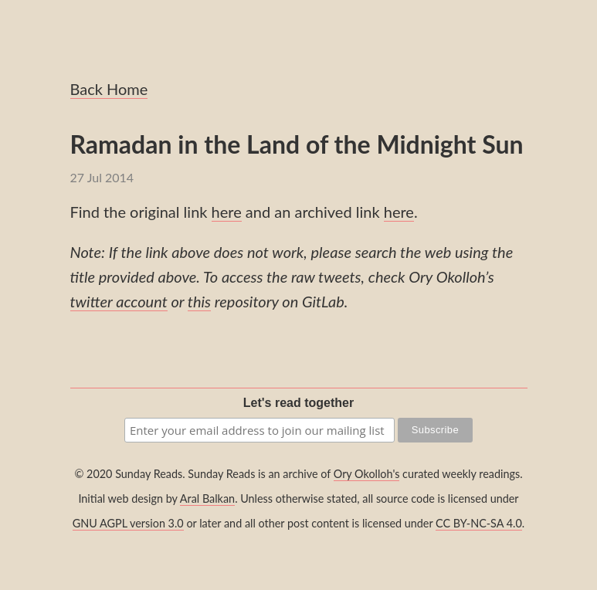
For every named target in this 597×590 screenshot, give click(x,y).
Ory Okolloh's (367, 473)
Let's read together (298, 402)
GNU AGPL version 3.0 (128, 523)
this (199, 301)
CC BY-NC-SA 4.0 (479, 523)
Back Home (109, 89)
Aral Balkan (207, 498)
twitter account (119, 301)
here (227, 211)
